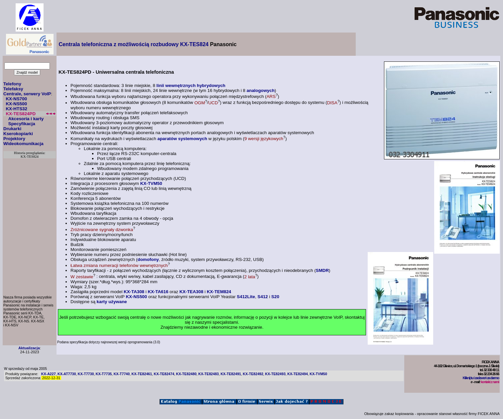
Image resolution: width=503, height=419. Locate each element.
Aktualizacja (29, 348)
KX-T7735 (104, 374)
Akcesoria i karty (26, 118)
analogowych (261, 90)
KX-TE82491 (230, 374)
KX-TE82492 (253, 374)
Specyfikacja (21, 123)
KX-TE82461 (142, 374)
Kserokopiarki (18, 133)
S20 (275, 296)
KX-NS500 (16, 103)
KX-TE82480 (186, 374)
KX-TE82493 (275, 374)
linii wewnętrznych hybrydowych (191, 85)
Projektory (14, 138)
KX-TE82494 (297, 374)
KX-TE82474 (164, 374)
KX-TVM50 (151, 183)
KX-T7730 (86, 374)
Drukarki (12, 128)
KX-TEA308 (191, 291)
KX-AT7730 (67, 374)
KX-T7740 (122, 374)
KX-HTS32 (16, 108)
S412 (263, 296)
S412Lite (246, 296)
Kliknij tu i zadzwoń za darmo (481, 378)
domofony (148, 259)
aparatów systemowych (182, 138)
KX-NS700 (16, 98)
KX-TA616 (158, 291)
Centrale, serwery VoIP (27, 93)
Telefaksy (13, 88)
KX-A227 (48, 374)
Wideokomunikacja (23, 143)
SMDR (322, 270)
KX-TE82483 (208, 374)
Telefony (12, 83)
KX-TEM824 (219, 291)
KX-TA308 (134, 291)
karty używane (112, 301)
